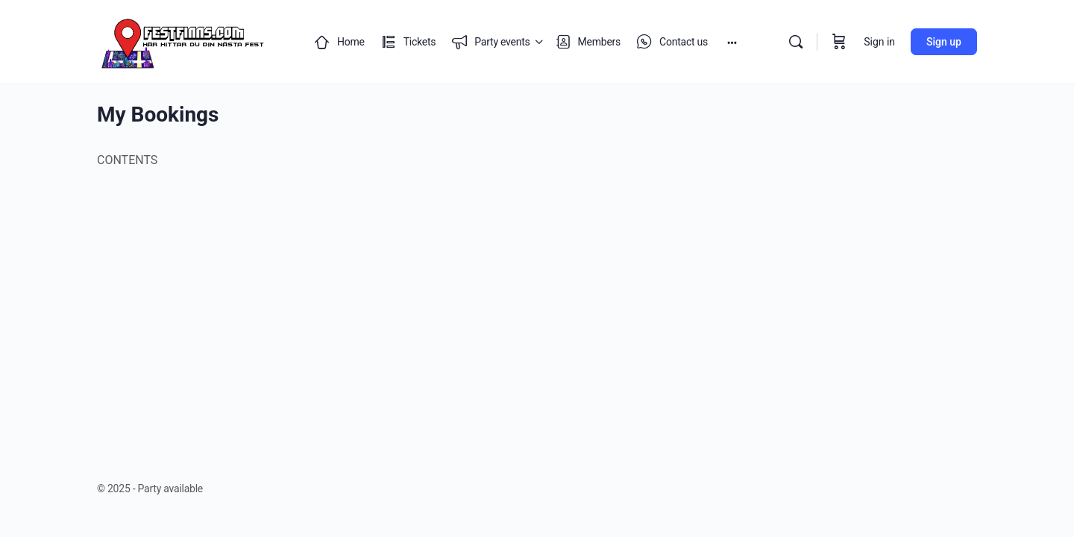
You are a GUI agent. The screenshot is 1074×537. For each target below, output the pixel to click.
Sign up (943, 42)
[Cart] (839, 42)
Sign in (879, 42)
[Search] (796, 42)
